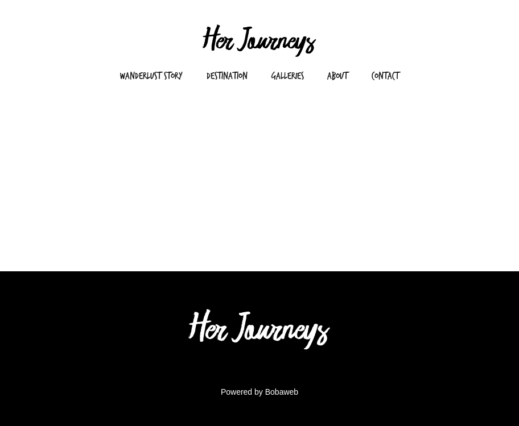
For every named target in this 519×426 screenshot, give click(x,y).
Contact (385, 75)
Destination (227, 75)
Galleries (287, 75)
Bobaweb (281, 391)
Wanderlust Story (151, 75)
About (337, 75)
